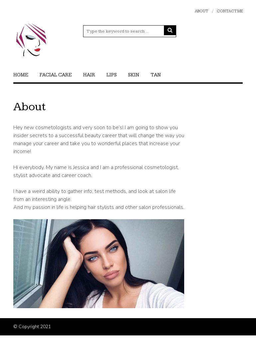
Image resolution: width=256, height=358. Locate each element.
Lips (111, 75)
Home (20, 75)
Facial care (56, 75)
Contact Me (230, 11)
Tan (156, 75)
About (201, 11)
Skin (133, 75)
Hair (89, 75)
